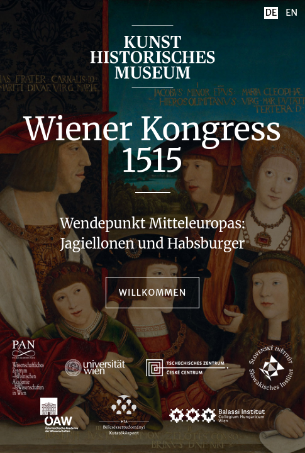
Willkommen (152, 292)
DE (271, 12)
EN (291, 12)
